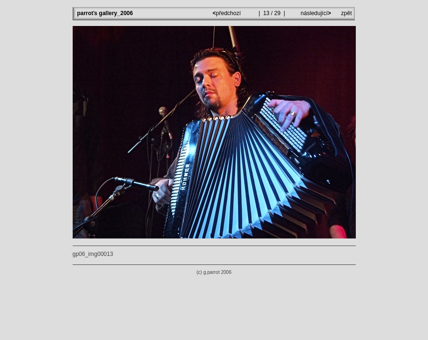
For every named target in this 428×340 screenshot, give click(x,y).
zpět (346, 13)
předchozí (228, 13)
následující (315, 13)
